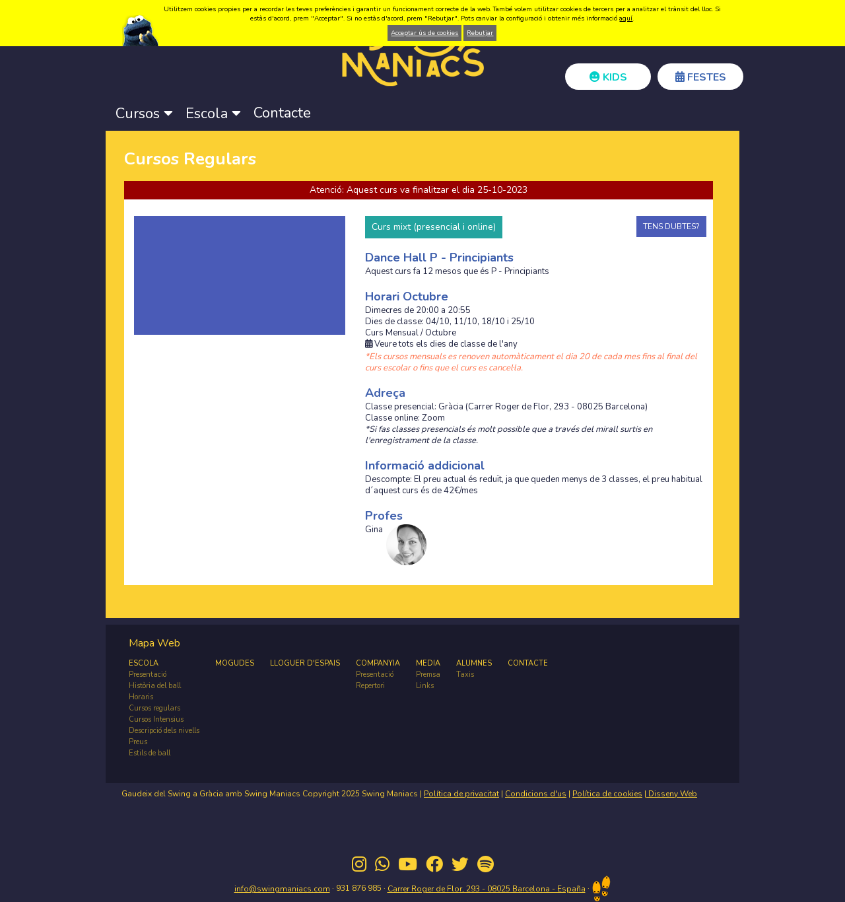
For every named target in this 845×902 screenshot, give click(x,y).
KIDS (608, 77)
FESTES (700, 77)
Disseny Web (671, 793)
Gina (374, 530)
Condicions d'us (535, 793)
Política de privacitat (461, 793)
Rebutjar (480, 33)
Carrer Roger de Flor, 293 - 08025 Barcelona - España (487, 889)
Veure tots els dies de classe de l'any (441, 344)
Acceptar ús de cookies (424, 33)
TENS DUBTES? (671, 226)
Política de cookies (607, 793)
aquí (625, 18)
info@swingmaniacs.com (282, 889)
